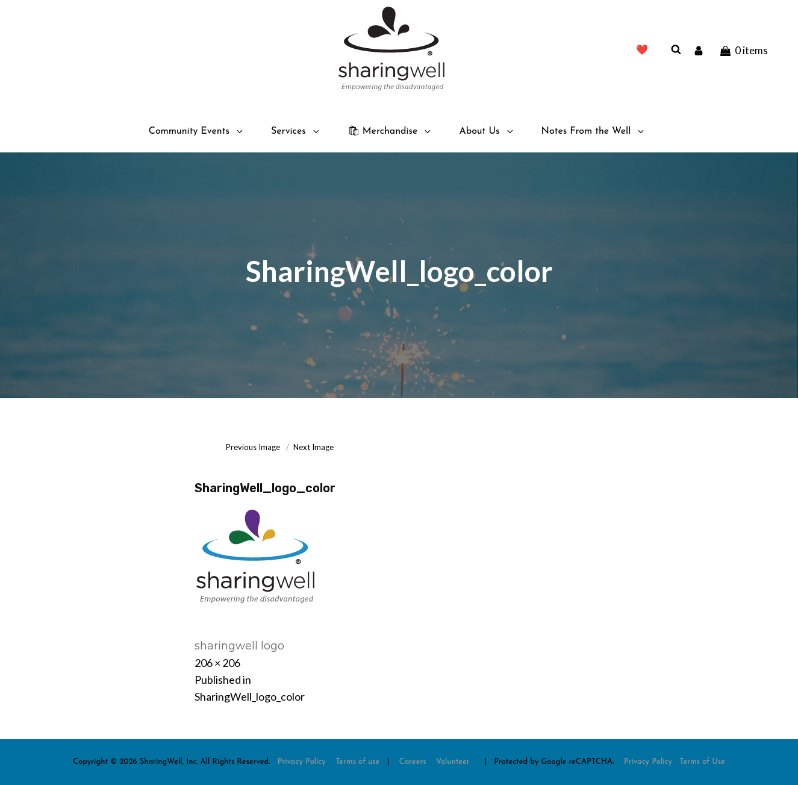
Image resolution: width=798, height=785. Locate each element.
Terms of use (357, 762)
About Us (486, 131)
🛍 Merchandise (390, 131)
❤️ (642, 50)
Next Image (313, 447)
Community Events (197, 131)
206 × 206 (217, 662)
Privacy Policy (302, 762)
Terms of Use (702, 762)
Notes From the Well (593, 131)
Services (296, 131)
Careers (412, 762)
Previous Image (253, 447)
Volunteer (453, 762)
